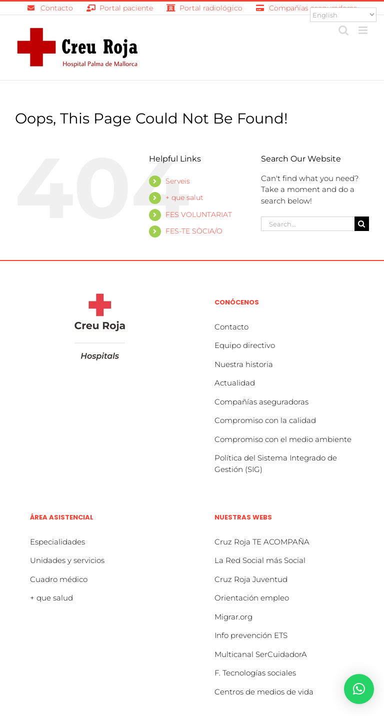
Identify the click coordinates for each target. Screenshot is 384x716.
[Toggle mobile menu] (363, 30)
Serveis (178, 181)
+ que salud (51, 597)
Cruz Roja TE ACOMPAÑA (262, 541)
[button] (359, 689)
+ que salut (185, 197)
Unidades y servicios (67, 560)
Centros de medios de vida (264, 691)
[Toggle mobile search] (343, 30)
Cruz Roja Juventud (251, 579)
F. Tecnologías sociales (255, 673)
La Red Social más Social (260, 560)
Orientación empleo (251, 597)
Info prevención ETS (251, 635)
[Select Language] (343, 15)
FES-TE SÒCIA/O (194, 231)
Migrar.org (233, 617)
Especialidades (57, 541)
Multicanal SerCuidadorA (260, 654)
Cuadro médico (59, 579)
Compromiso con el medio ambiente (283, 439)
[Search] (361, 223)
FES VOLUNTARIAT (199, 214)
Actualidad (234, 383)
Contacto (231, 327)
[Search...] (307, 223)
